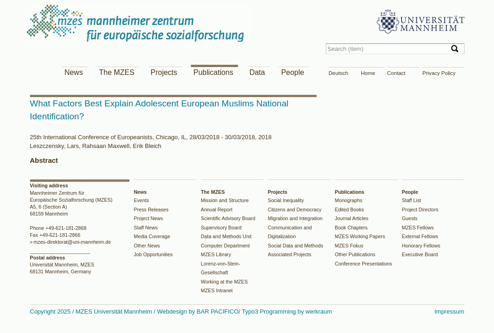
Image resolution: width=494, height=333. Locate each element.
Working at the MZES (224, 281)
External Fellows (420, 236)
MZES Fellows (418, 227)
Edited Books (349, 209)
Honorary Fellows (421, 245)
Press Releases (151, 209)
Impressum (449, 311)
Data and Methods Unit (226, 236)
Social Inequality (286, 200)
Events (141, 200)
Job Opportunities (153, 254)
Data (257, 72)
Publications (213, 72)
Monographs (349, 200)
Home (368, 73)
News (73, 72)
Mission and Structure (225, 200)
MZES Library (216, 254)
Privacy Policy (439, 73)
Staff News (146, 227)
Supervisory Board (221, 227)
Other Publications (355, 254)
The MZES (116, 72)
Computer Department (225, 245)
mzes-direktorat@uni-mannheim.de (72, 242)
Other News (147, 245)
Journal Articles (352, 218)
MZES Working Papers (360, 236)
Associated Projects (289, 254)
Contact (396, 73)
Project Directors (420, 209)
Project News (148, 218)
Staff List (411, 200)
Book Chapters (351, 227)
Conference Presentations (363, 263)
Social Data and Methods (295, 245)
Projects (164, 72)
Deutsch (338, 73)
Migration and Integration (295, 218)
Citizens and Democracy (295, 209)
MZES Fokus (349, 245)
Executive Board (420, 254)
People (292, 72)
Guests (410, 218)
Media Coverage (152, 236)
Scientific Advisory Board (228, 218)
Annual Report (217, 209)
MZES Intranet (217, 290)
